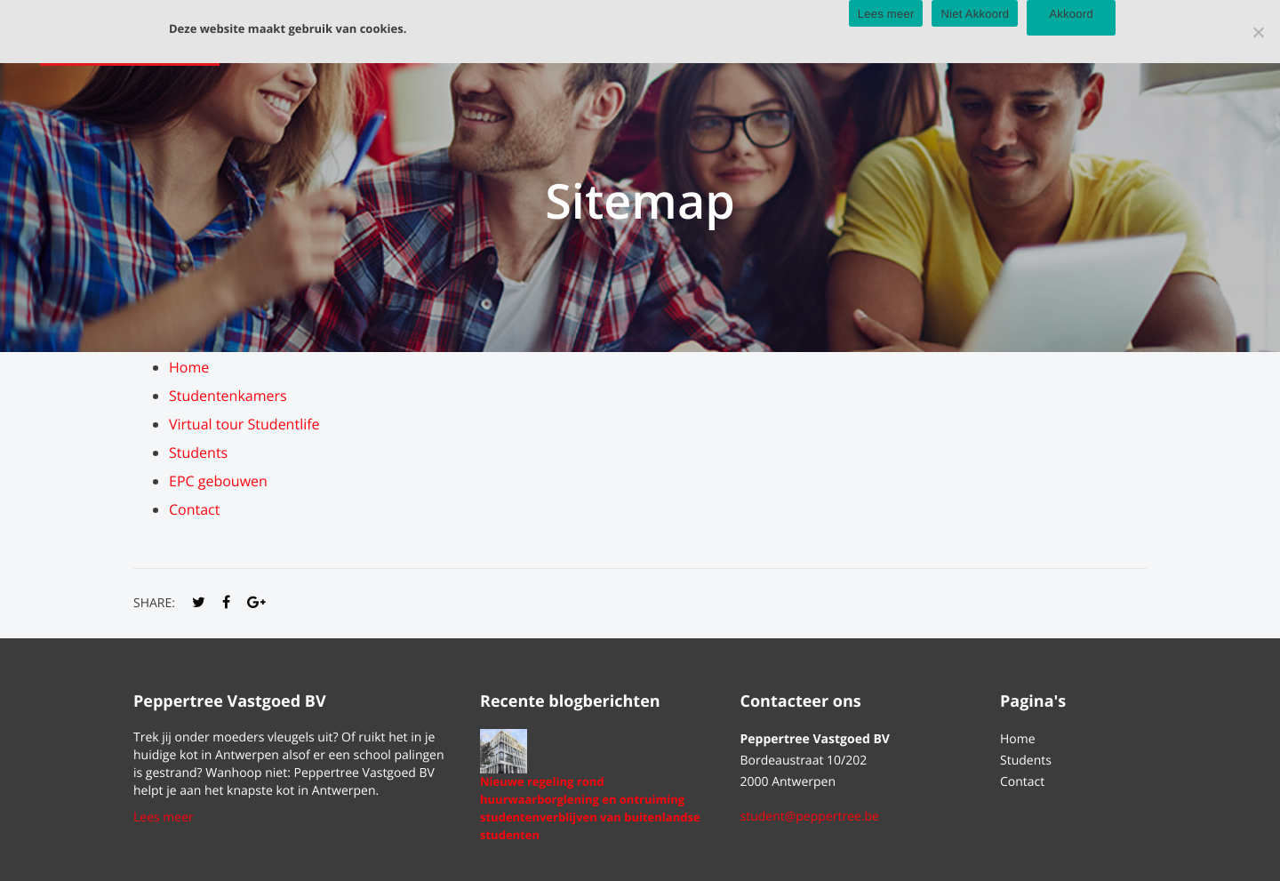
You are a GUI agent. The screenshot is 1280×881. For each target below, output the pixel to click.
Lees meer (163, 817)
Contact (194, 509)
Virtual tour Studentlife (244, 424)
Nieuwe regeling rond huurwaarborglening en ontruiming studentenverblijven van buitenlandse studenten (590, 808)
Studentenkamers (228, 395)
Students (198, 452)
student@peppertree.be (809, 816)
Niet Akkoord (974, 13)
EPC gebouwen (218, 481)
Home (189, 367)
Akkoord (1070, 13)
